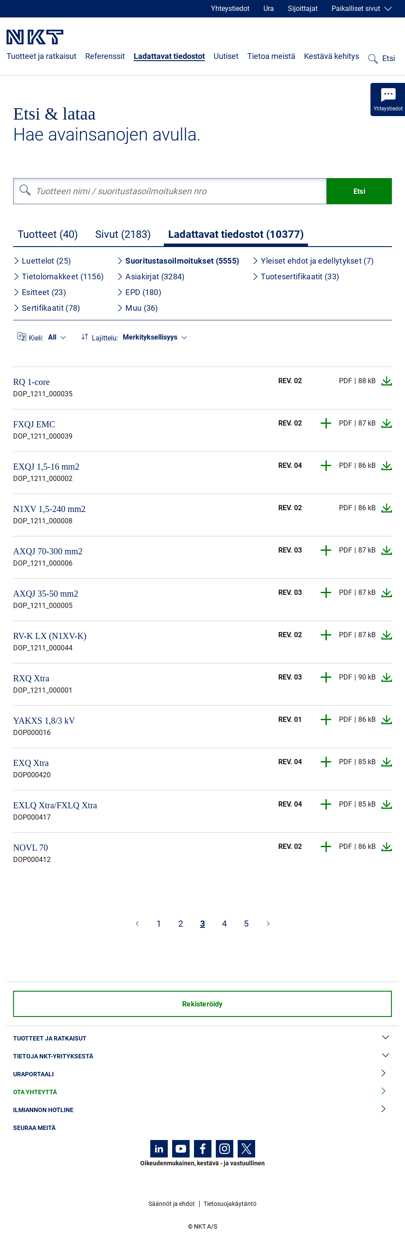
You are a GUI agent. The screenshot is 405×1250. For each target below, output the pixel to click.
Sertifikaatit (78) (46, 307)
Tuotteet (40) (47, 234)
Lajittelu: (105, 338)
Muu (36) (137, 307)
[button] (326, 423)
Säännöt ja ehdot (172, 1203)
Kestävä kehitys (331, 56)
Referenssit (105, 56)
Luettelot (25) (42, 260)
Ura (268, 8)
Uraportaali (202, 1074)
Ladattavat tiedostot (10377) (236, 234)
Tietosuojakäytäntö (230, 1203)
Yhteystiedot (230, 8)
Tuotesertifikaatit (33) (295, 276)
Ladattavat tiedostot (169, 56)
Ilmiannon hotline (202, 1110)
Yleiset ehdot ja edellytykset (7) (313, 260)
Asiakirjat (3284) (150, 276)
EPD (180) (139, 292)
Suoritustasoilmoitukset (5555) (178, 260)
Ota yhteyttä (202, 1092)
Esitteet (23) (39, 292)
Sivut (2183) (123, 234)
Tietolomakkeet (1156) (58, 276)
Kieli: (36, 338)
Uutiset (226, 56)
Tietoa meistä (271, 56)
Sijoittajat (303, 8)
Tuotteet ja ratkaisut (41, 56)
